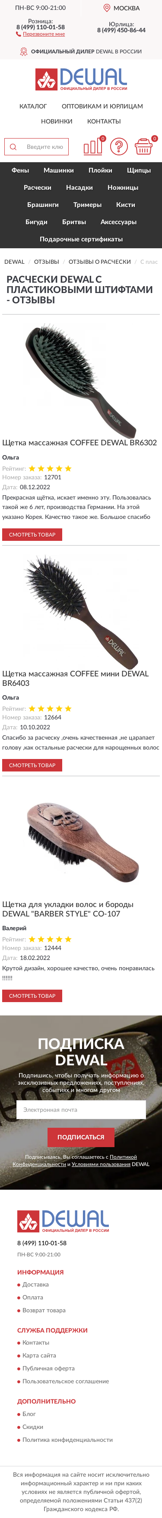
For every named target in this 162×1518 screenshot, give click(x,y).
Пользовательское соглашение (65, 1382)
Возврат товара (44, 1311)
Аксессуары (119, 222)
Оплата (32, 1298)
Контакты (104, 122)
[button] (40, 33)
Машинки (59, 170)
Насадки (79, 188)
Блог (29, 1414)
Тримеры (87, 205)
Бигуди (36, 222)
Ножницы (123, 188)
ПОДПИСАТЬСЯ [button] (81, 1138)
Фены (20, 170)
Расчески (37, 188)
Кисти (125, 205)
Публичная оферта (48, 1369)
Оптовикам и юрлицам (102, 107)
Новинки (57, 122)
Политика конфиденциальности (67, 1440)
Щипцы (139, 170)
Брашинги (43, 205)
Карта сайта (39, 1356)
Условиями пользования (101, 1164)
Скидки (32, 1427)
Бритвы (74, 222)
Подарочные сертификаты (81, 239)
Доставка (35, 1285)
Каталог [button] (33, 107)
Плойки (100, 170)
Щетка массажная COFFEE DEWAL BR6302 (79, 443)
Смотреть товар (32, 534)
